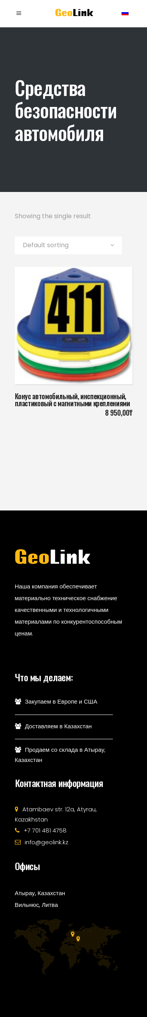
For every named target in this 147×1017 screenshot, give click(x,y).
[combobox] (68, 245)
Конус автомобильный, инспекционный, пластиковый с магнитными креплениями (72, 399)
